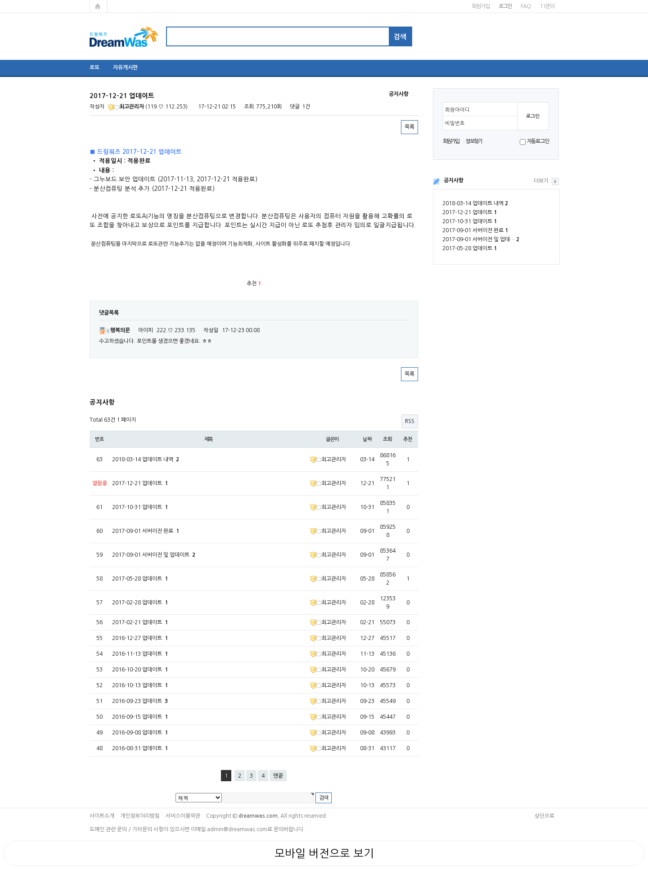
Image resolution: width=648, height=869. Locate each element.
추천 (407, 439)
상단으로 (544, 816)
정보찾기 (473, 141)
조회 (387, 439)
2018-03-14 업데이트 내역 (475, 203)
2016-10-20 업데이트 (140, 669)
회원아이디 (457, 110)
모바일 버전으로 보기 (324, 853)
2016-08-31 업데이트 (140, 748)
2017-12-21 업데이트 (469, 212)
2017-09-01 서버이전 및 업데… (480, 239)
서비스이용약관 (183, 816)
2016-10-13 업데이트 (140, 685)
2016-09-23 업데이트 (140, 701)
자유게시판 (125, 67)
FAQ (525, 6)
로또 (94, 67)
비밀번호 (455, 123)
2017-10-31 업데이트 (469, 221)
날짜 (367, 439)
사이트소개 (102, 816)
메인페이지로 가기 (98, 6)
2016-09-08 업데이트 (140, 732)
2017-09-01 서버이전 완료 (475, 230)
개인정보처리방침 (140, 816)
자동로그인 (538, 141)
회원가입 (480, 6)
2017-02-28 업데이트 (140, 602)
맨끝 (278, 776)
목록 (409, 127)
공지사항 (454, 180)
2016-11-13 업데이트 (140, 654)
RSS (409, 421)
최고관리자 (126, 106)
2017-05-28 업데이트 (469, 248)
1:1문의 (547, 6)
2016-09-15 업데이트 (140, 717)
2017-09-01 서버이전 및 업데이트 (153, 555)
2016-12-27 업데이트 (140, 638)
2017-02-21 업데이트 (140, 622)
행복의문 (114, 330)
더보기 (541, 181)
